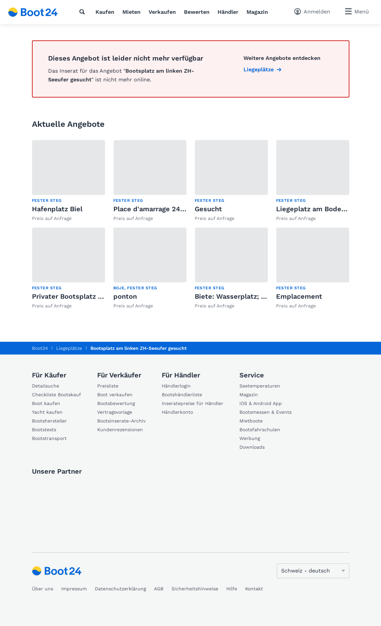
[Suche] (83, 11)
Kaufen (105, 12)
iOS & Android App (260, 403)
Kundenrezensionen (120, 429)
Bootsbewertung (116, 403)
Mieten (131, 12)
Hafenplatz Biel (57, 209)
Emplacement (299, 296)
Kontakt (254, 588)
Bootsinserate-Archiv (121, 421)
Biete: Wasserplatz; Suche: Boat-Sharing (261, 296)
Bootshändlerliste (182, 394)
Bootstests (44, 429)
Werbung (249, 438)
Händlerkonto (177, 412)
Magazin (257, 12)
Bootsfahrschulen (259, 429)
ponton (125, 296)
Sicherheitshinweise (195, 588)
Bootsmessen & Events (265, 412)
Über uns (42, 588)
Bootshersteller (49, 421)
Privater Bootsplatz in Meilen (80, 296)
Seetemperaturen (259, 386)
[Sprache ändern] (313, 570)
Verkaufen (162, 12)
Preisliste (107, 386)
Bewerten (196, 12)
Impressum (74, 588)
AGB (158, 588)
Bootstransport (49, 438)
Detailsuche (45, 386)
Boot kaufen (46, 403)
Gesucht (208, 209)
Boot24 (40, 348)
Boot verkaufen (114, 394)
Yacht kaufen (47, 412)
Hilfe (231, 588)
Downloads (252, 447)
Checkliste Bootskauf (56, 394)
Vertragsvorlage (114, 412)
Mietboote (251, 421)
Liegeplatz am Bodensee (316, 209)
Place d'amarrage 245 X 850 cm (165, 209)
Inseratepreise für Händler (192, 403)
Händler (228, 12)
